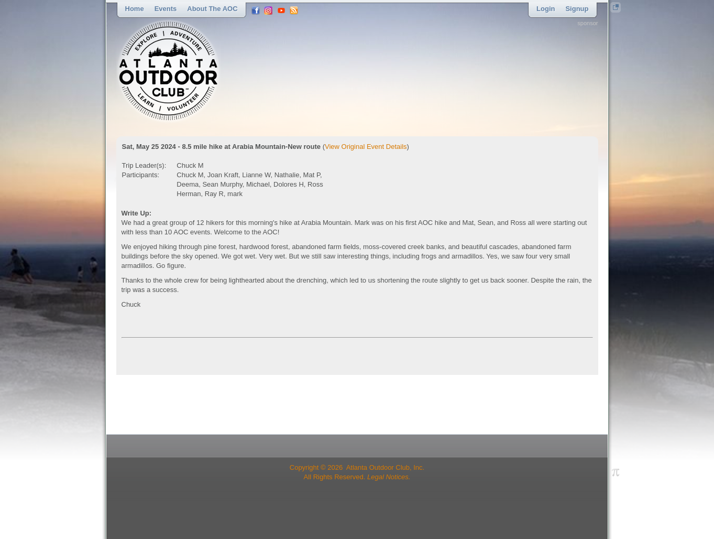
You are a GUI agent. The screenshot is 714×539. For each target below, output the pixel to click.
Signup (576, 9)
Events (166, 9)
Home (134, 9)
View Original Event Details (366, 146)
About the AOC (212, 9)
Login (545, 9)
